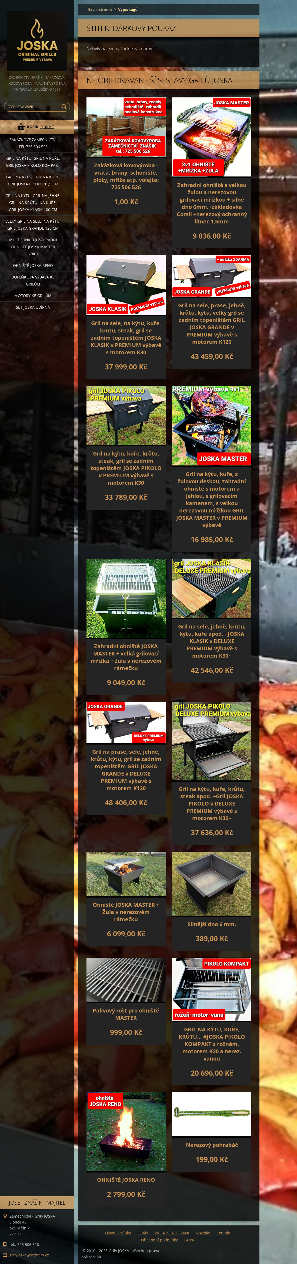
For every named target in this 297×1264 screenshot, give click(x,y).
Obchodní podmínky (159, 1239)
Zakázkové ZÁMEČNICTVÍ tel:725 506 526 (32, 143)
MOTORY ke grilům (33, 295)
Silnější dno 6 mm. (212, 924)
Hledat (64, 106)
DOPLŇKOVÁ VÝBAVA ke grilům (33, 280)
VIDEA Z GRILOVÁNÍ (172, 1232)
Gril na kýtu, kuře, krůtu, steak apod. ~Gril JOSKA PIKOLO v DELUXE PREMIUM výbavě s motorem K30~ (212, 803)
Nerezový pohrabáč (212, 1145)
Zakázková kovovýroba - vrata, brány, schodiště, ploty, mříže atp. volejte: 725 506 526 (126, 176)
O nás (143, 1232)
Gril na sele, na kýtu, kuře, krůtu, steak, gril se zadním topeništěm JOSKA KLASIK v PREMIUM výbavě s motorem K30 (126, 338)
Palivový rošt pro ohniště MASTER (126, 1014)
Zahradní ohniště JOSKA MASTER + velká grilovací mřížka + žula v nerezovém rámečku (126, 657)
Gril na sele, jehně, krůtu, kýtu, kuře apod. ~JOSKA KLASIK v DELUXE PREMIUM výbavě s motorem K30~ (212, 641)
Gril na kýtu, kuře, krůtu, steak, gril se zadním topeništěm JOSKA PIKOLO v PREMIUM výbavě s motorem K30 (126, 468)
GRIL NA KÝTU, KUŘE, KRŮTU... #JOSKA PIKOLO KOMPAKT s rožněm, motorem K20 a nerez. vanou (212, 1044)
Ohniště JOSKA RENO (33, 265)
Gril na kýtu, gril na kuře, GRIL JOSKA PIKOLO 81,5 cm (33, 180)
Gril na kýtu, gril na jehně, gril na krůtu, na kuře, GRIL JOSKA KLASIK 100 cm (33, 202)
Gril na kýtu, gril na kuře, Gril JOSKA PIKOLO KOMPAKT (33, 162)
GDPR (189, 1239)
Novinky (203, 1232)
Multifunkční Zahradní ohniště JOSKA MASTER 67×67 (33, 246)
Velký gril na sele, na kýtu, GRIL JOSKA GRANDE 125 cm (33, 225)
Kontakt (223, 1232)
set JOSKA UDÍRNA (33, 307)
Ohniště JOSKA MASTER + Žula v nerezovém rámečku (126, 912)
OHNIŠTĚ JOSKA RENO (126, 1179)
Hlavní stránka (99, 9)
